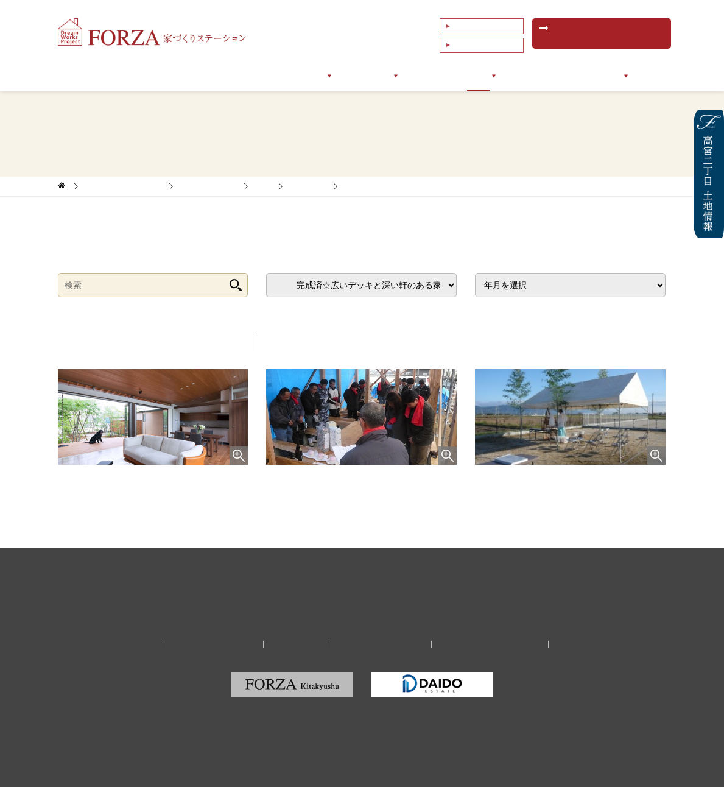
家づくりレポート (208, 186)
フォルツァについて (197, 75)
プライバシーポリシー (378, 644)
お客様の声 (431, 75)
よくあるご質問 (476, 25)
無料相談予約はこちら (602, 33)
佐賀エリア (308, 186)
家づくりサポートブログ (123, 186)
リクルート (298, 644)
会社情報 (618, 75)
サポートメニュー (288, 75)
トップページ (115, 75)
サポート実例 (366, 75)
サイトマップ (574, 644)
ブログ (483, 75)
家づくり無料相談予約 (218, 644)
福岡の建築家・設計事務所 (483, 644)
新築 (263, 186)
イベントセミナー (549, 75)
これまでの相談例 (480, 42)
